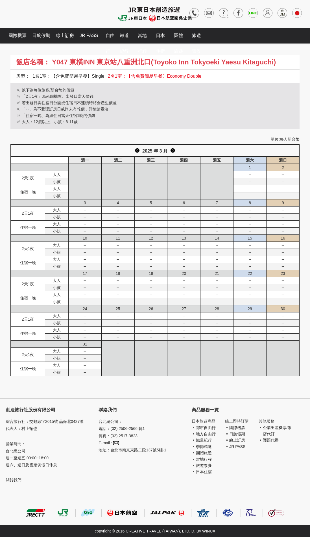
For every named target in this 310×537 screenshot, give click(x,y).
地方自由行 (206, 434)
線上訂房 (65, 35)
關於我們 (13, 480)
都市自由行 (206, 427)
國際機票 (17, 35)
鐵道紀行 (124, 38)
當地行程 (142, 38)
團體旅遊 (178, 38)
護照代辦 (271, 440)
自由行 (110, 38)
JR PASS (89, 35)
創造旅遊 (22, 13)
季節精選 (204, 446)
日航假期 (41, 35)
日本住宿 (160, 38)
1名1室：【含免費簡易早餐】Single (68, 76)
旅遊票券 (196, 38)
